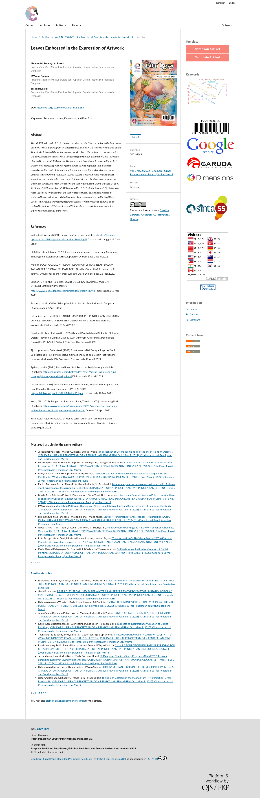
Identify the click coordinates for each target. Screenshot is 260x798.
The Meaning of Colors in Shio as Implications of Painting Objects (135, 451)
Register (220, 2)
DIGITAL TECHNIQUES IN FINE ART (127, 602)
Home (34, 37)
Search (227, 25)
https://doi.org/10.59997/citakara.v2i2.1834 (61, 107)
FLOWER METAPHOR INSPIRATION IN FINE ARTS (142, 612)
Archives (45, 25)
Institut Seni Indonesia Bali (112, 758)
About (75, 25)
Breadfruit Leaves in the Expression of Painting (132, 580)
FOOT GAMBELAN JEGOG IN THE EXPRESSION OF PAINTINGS (138, 666)
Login (232, 2)
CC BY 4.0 (156, 758)
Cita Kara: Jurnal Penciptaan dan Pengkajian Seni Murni (62, 758)
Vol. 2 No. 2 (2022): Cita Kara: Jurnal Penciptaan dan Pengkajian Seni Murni (94, 37)
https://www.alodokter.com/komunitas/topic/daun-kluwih (63, 290)
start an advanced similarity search (65, 700)
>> (38, 562)
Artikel (60, 25)
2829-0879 (43, 728)
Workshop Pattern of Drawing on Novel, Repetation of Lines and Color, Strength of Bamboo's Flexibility (114, 505)
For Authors (192, 314)
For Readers (192, 309)
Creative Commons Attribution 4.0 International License (150, 215)
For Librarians (193, 319)
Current (29, 25)
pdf (137, 137)
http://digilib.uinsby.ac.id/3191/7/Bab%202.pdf (57, 393)
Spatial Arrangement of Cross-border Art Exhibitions (133, 516)
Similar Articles (41, 573)
